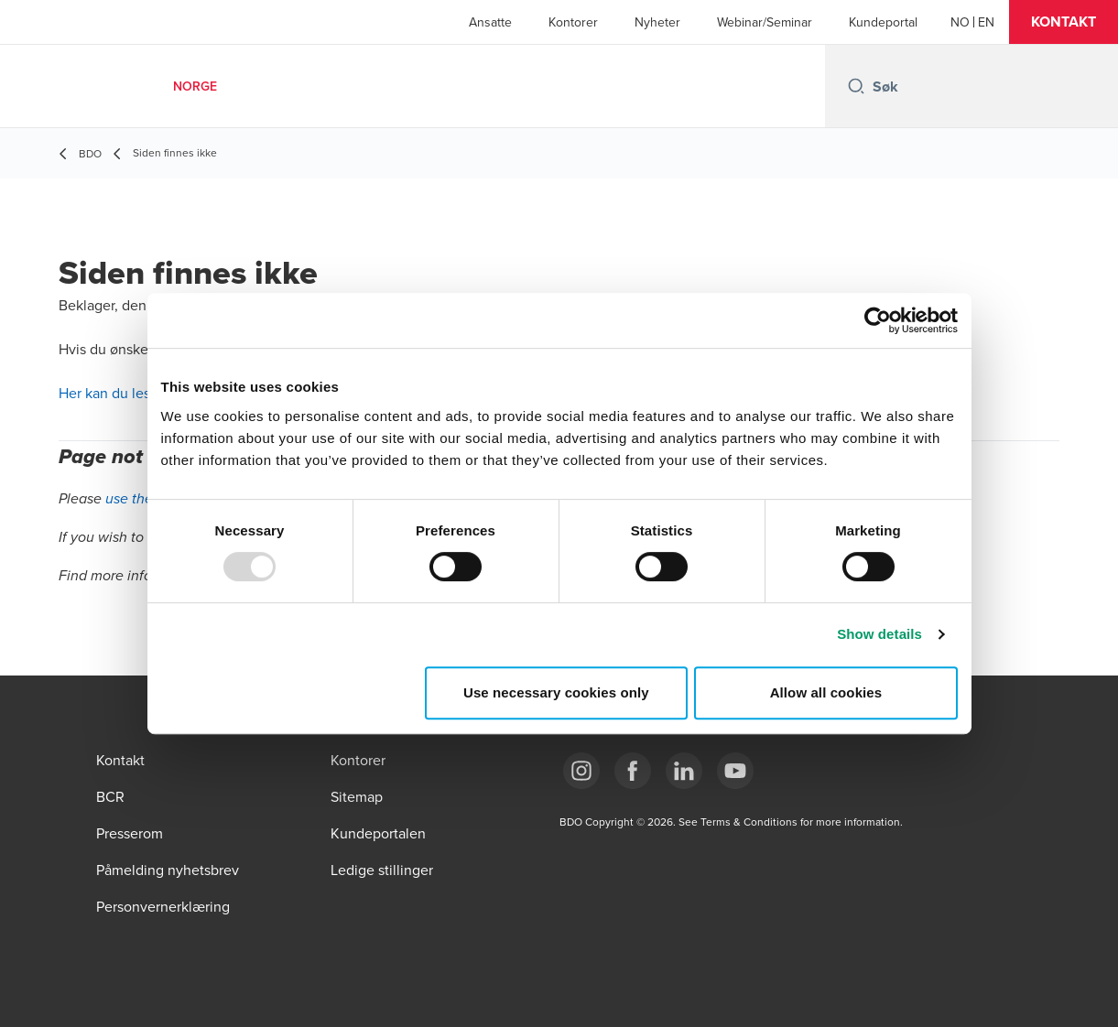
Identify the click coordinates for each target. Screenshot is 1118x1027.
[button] (1063, 22)
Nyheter (657, 22)
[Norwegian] (960, 21)
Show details (879, 634)
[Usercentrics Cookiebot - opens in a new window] (878, 320)
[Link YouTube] (735, 771)
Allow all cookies (826, 692)
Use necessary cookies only (556, 692)
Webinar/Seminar (764, 22)
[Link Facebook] (633, 771)
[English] (986, 21)
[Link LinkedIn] (684, 771)
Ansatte (490, 22)
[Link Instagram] (581, 771)
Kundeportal (883, 22)
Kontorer (573, 22)
